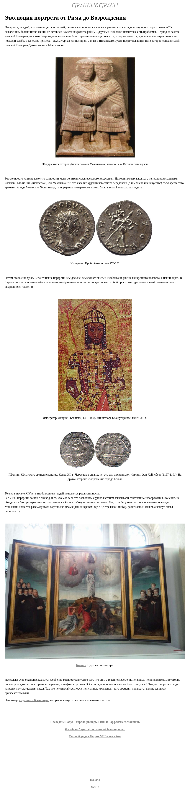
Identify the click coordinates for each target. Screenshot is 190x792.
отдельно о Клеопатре (33, 700)
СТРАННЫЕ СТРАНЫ (95, 5)
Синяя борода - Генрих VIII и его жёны (95, 736)
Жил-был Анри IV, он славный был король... (95, 729)
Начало (95, 779)
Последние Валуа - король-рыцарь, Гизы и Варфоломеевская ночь (95, 721)
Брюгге (81, 665)
